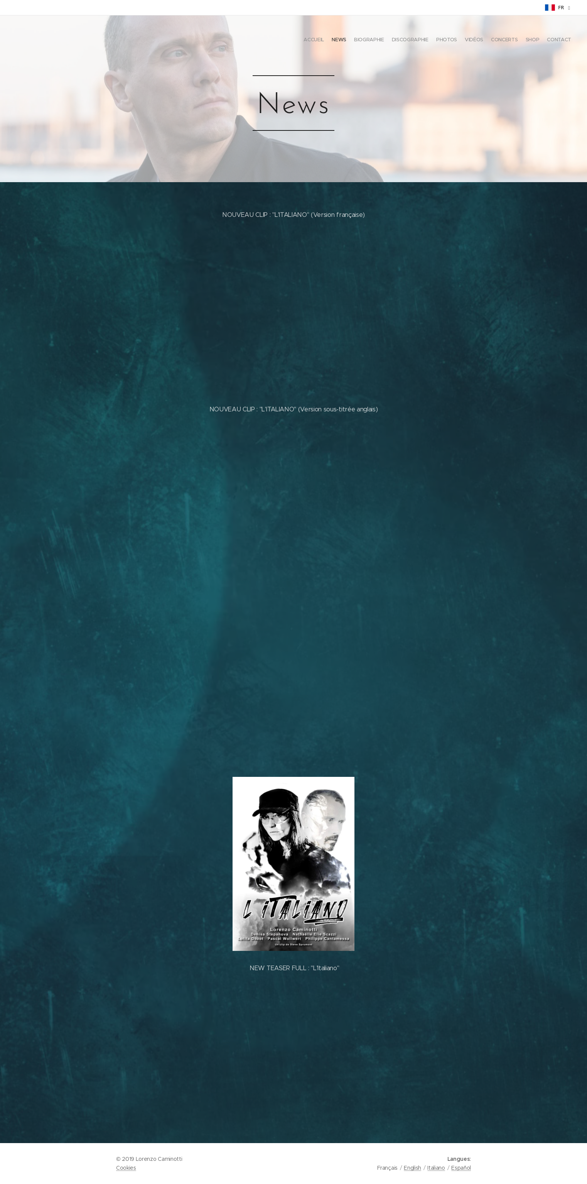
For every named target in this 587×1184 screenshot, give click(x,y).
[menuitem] (510, 40)
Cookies (126, 1167)
